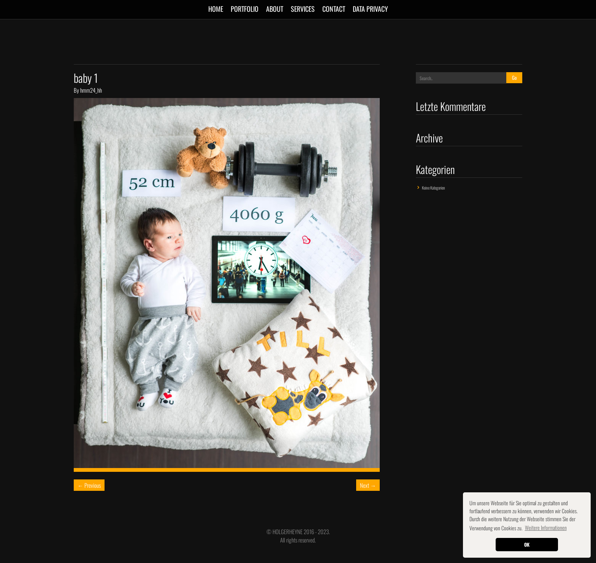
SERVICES (303, 9)
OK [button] (526, 544)
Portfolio (244, 9)
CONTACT (333, 9)
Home (215, 9)
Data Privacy (370, 9)
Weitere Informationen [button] (546, 527)
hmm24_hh (91, 90)
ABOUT (274, 9)
